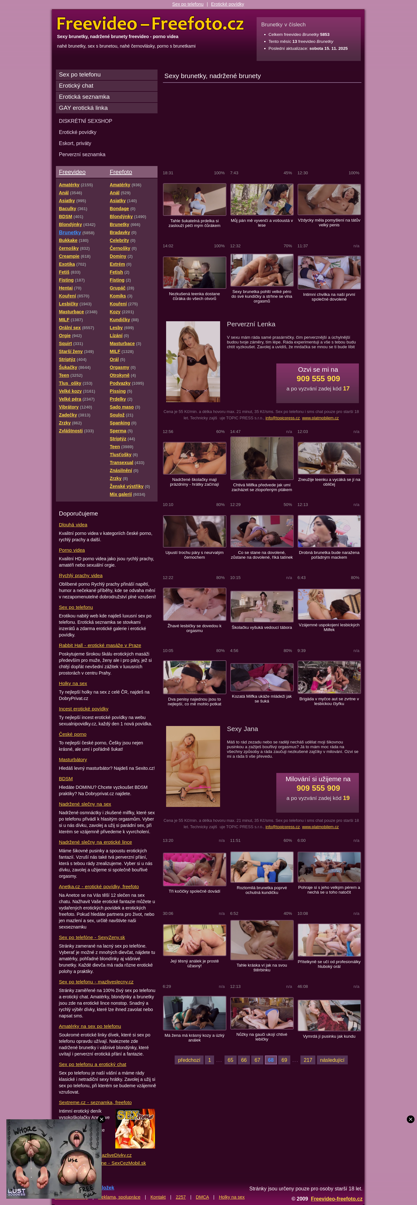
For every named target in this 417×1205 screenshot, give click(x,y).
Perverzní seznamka (82, 154)
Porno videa (72, 550)
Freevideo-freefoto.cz (337, 1199)
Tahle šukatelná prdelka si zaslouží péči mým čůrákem (194, 223)
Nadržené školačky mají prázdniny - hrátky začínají (194, 482)
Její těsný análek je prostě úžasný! (194, 963)
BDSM (66, 778)
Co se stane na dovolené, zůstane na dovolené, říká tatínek (262, 555)
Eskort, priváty (75, 143)
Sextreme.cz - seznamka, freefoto (95, 1102)
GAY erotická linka (83, 107)
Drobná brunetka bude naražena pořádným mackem (329, 555)
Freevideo (72, 172)
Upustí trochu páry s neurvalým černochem (194, 555)
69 (284, 1060)
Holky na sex (73, 683)
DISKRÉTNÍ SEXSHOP (85, 121)
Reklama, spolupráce (119, 1197)
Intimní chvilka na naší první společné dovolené (329, 297)
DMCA (202, 1197)
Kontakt (158, 1197)
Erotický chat (76, 85)
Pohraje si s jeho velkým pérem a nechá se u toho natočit (329, 890)
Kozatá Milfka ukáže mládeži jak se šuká (262, 698)
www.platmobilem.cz (320, 418)
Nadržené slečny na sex (85, 804)
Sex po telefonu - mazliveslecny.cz (96, 981)
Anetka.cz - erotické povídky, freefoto (99, 886)
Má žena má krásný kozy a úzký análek (194, 1037)
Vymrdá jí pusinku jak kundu (329, 1036)
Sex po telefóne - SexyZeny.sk (92, 937)
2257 (181, 1197)
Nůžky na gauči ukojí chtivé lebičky (261, 1037)
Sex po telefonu (188, 4)
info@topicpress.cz (283, 418)
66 (244, 1060)
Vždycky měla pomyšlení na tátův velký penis (329, 222)
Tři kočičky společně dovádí (194, 891)
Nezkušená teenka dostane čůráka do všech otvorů (194, 296)
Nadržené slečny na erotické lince (95, 842)
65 (230, 1060)
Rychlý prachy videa (81, 575)
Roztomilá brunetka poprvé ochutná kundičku (262, 890)
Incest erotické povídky (84, 708)
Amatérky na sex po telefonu (90, 1026)
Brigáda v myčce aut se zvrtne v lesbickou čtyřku (329, 701)
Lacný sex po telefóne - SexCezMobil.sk (102, 1163)
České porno (73, 734)
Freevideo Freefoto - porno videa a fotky (150, 23)
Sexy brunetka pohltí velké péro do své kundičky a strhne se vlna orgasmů (262, 296)
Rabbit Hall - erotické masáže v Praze (100, 645)
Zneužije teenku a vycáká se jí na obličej (329, 482)
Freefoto (121, 172)
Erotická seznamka (84, 96)
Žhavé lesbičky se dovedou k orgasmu (195, 628)
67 (257, 1060)
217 (308, 1060)
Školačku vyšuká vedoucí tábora (262, 627)
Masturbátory (73, 759)
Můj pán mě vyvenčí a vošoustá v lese (262, 223)
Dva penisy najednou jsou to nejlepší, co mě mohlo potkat (194, 701)
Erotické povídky (227, 4)
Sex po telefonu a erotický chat (92, 1064)
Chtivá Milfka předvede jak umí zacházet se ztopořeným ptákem (262, 487)
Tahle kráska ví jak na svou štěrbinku (262, 967)
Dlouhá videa (73, 524)
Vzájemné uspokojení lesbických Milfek (329, 627)
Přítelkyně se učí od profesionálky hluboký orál (329, 964)
